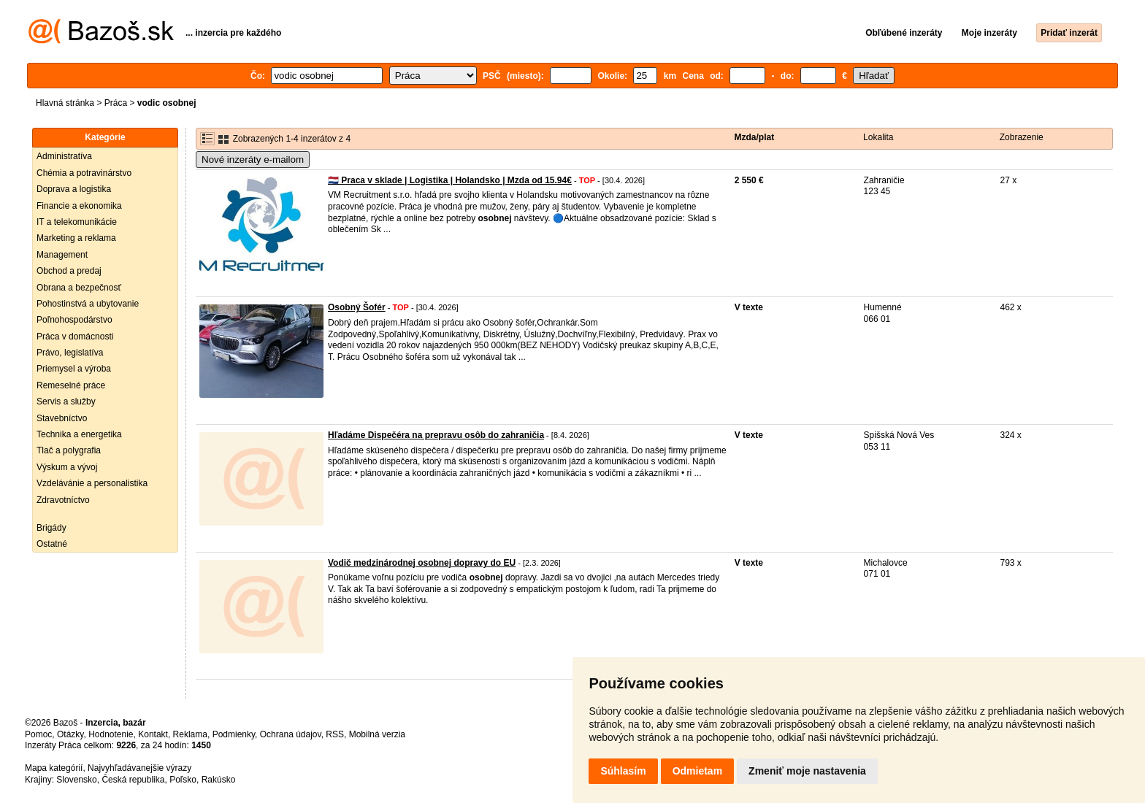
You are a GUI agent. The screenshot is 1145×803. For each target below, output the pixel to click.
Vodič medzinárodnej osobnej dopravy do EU (422, 563)
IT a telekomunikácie (77, 222)
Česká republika (133, 780)
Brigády (51, 528)
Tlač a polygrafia (69, 450)
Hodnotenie (110, 734)
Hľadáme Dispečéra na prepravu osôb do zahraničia (436, 435)
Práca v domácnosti (75, 336)
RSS (335, 734)
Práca (115, 103)
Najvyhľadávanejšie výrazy (139, 768)
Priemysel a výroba (74, 369)
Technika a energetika (79, 434)
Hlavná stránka (65, 103)
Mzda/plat (755, 137)
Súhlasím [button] (623, 771)
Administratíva (64, 156)
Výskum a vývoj (67, 467)
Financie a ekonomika (79, 206)
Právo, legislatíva (70, 352)
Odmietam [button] (697, 771)
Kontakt (153, 734)
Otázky (70, 734)
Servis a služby (66, 401)
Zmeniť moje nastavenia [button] (807, 771)
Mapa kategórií (54, 768)
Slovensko (76, 780)
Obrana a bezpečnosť (79, 288)
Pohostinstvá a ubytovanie (88, 304)
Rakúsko (219, 780)
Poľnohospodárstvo (74, 320)
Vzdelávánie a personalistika (92, 483)
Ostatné (52, 544)
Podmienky (233, 734)
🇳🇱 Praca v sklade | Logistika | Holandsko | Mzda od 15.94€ (450, 180)
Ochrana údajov (290, 734)
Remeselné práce (71, 385)
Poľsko (182, 780)
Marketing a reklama (76, 238)
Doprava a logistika (74, 189)
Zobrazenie (1021, 137)
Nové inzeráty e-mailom (253, 159)
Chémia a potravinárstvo (84, 173)
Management (62, 255)
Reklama (190, 734)
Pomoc (38, 734)
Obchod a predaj (69, 271)
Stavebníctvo (62, 418)
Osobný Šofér (357, 307)
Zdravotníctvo (63, 500)
